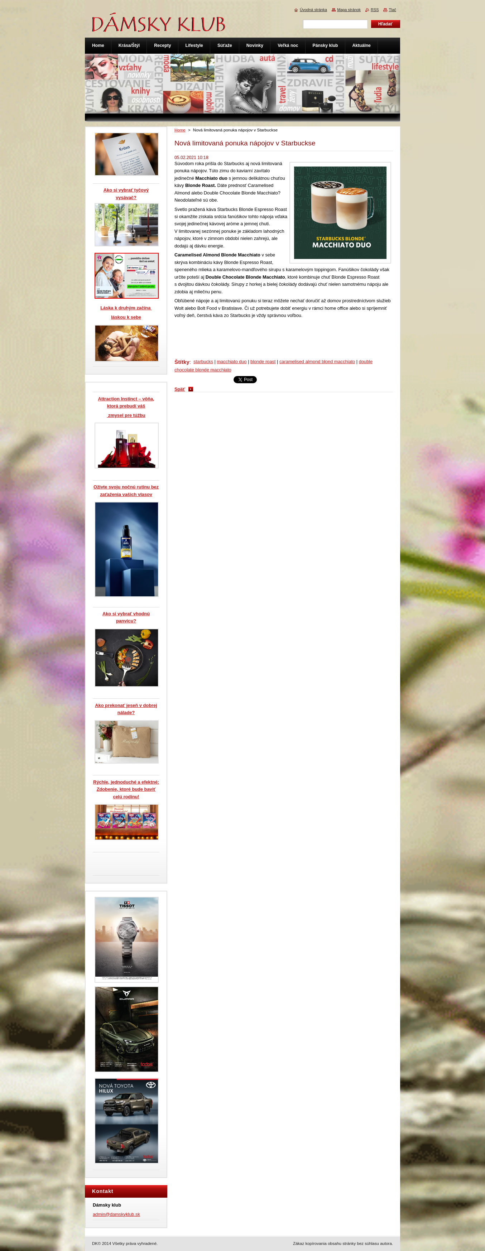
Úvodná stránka (313, 10)
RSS (375, 10)
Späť (179, 389)
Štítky (181, 362)
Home (180, 130)
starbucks (203, 361)
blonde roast (262, 361)
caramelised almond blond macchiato (317, 361)
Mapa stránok (349, 10)
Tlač (392, 10)
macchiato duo (231, 361)
